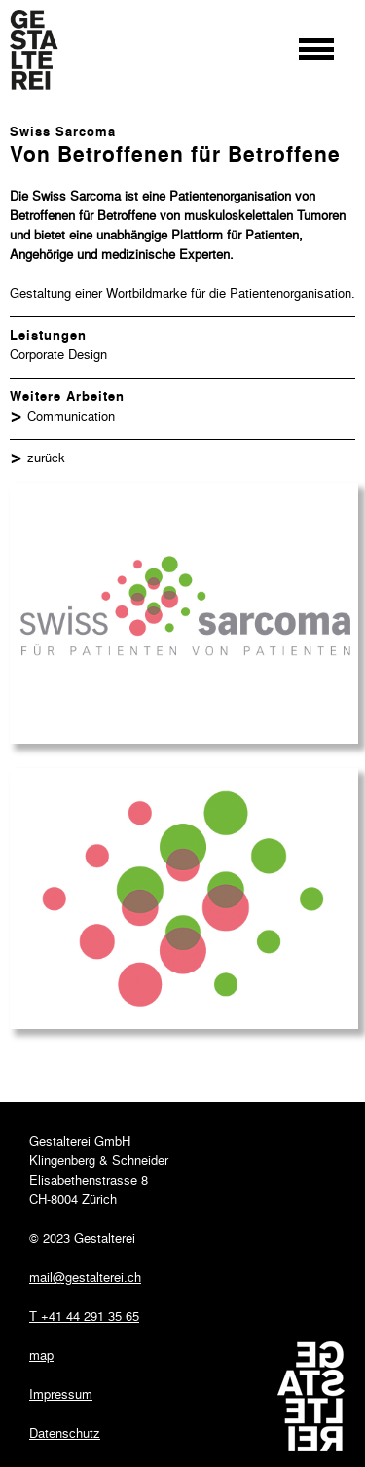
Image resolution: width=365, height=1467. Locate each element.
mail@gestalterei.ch (85, 1276)
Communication (71, 415)
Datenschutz (64, 1432)
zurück (46, 457)
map (41, 1354)
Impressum (60, 1393)
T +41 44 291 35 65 (84, 1315)
